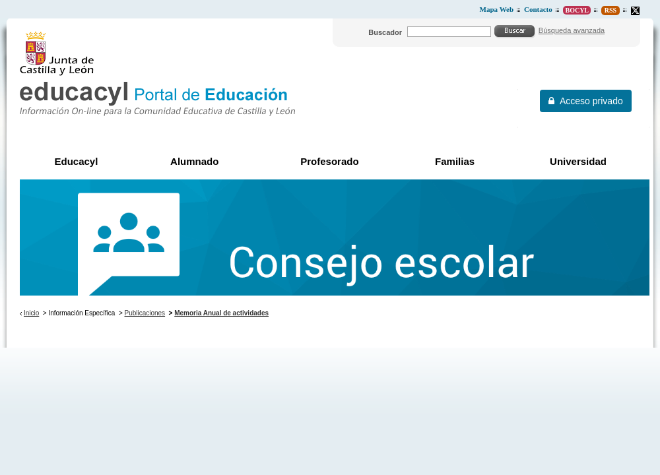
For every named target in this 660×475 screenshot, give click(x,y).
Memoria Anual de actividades (221, 313)
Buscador (385, 32)
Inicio (31, 313)
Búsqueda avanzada (572, 30)
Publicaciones (145, 313)
